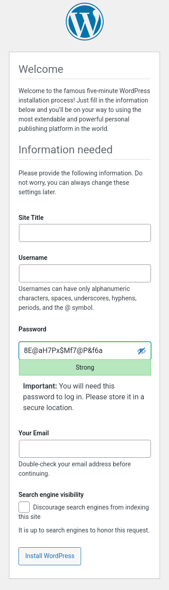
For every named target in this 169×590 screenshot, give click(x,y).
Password (32, 329)
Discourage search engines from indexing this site (83, 511)
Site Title (31, 217)
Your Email (33, 433)
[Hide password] (141, 351)
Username (32, 257)
